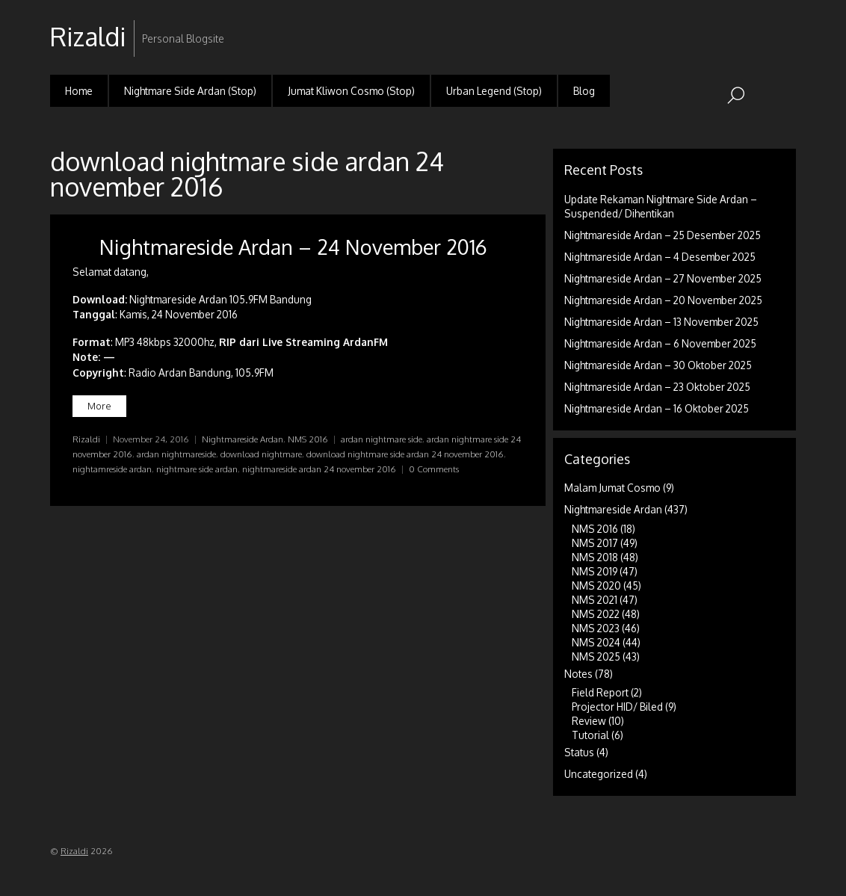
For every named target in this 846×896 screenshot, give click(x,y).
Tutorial (590, 735)
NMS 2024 (596, 642)
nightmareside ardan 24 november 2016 (319, 469)
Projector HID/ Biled (617, 706)
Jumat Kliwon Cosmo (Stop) (351, 90)
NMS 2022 (596, 614)
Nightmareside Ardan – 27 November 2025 (663, 278)
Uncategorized (598, 773)
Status (579, 752)
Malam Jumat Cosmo (612, 487)
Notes (578, 673)
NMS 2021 (594, 599)
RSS (783, 25)
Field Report (600, 692)
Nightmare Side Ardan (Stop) (190, 90)
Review (589, 720)
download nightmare (261, 454)
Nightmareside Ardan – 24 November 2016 (293, 246)
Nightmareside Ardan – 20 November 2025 (663, 300)
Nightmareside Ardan (242, 439)
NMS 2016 (308, 439)
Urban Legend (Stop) (494, 90)
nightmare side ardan (197, 469)
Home (79, 90)
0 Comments (434, 469)
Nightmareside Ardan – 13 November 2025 (661, 321)
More (99, 406)
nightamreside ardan (112, 469)
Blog (584, 90)
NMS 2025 (596, 656)
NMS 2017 (595, 543)
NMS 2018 (595, 557)
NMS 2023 (596, 628)
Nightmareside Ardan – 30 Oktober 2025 (658, 365)
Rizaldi (86, 439)
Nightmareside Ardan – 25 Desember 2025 (662, 235)
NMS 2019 (594, 571)
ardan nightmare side (381, 439)
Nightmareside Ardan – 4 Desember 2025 (660, 256)
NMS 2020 (596, 585)
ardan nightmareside (176, 454)
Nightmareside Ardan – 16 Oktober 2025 (656, 408)
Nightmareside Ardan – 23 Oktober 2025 (657, 386)
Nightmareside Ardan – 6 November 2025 (660, 343)
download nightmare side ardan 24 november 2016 (405, 454)
